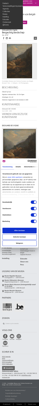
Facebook (5, 339)
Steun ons (24, 262)
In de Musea (7, 248)
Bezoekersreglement (8, 254)
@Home (6, 25)
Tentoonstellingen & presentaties (12, 6)
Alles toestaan (19, 230)
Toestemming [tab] (7, 167)
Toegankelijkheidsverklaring (12, 393)
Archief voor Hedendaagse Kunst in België (27, 251)
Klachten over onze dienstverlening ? (15, 390)
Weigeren (19, 243)
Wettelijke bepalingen (11, 396)
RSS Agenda (6, 357)
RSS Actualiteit (7, 362)
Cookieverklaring (9, 399)
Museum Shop (6, 252)
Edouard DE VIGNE (9, 110)
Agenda (6, 9)
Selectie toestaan (19, 237)
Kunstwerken (35, 38)
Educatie (6, 19)
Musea (5, 14)
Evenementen (6, 250)
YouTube (12, 339)
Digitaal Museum (25, 254)
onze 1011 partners (15, 177)
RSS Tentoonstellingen (7, 359)
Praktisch (6, 3)
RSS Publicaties (7, 364)
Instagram (19, 339)
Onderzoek (7, 22)
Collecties (6, 11)
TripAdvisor (5, 346)
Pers (22, 265)
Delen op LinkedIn (6, 38)
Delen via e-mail (9, 38)
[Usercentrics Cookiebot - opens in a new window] (28, 161)
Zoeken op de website (3, 323)
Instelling (6, 17)
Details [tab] (18, 167)
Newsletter (9, 368)
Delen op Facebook (3, 38)
